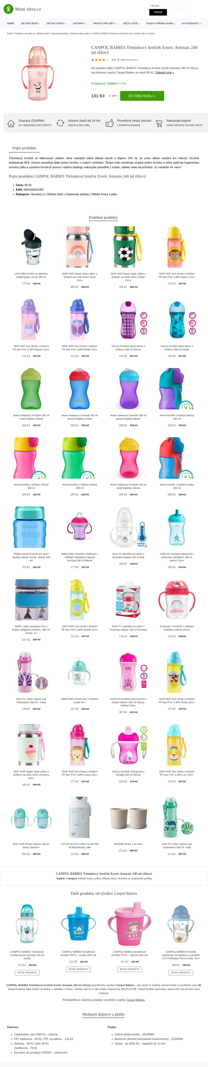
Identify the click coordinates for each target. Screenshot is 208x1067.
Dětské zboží (29, 23)
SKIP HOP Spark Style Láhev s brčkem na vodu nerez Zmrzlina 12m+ (31, 775)
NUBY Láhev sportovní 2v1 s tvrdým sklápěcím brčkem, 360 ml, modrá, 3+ (31, 629)
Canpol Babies (125, 72)
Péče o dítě (130, 23)
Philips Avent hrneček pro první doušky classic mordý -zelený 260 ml (31, 557)
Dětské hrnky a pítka (80, 33)
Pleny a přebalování (160, 23)
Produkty (18, 33)
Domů (10, 23)
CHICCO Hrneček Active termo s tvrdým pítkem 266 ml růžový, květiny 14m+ (128, 702)
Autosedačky (190, 23)
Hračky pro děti (103, 23)
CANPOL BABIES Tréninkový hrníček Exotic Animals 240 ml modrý (27, 955)
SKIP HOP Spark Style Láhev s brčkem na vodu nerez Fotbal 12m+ (128, 277)
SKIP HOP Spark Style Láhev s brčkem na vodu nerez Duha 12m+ (79, 277)
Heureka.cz (30, 33)
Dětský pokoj (55, 23)
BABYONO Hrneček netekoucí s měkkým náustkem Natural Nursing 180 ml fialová (80, 557)
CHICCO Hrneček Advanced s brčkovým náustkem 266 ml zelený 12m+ (177, 557)
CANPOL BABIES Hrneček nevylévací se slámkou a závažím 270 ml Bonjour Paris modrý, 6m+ (181, 955)
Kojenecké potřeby (60, 33)
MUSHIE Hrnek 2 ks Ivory (128, 844)
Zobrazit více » (164, 72)
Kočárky (78, 23)
